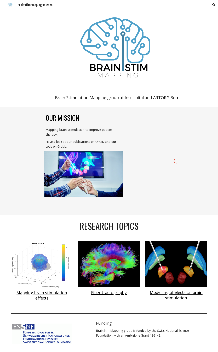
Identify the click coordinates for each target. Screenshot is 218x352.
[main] (117, 97)
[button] (214, 5)
